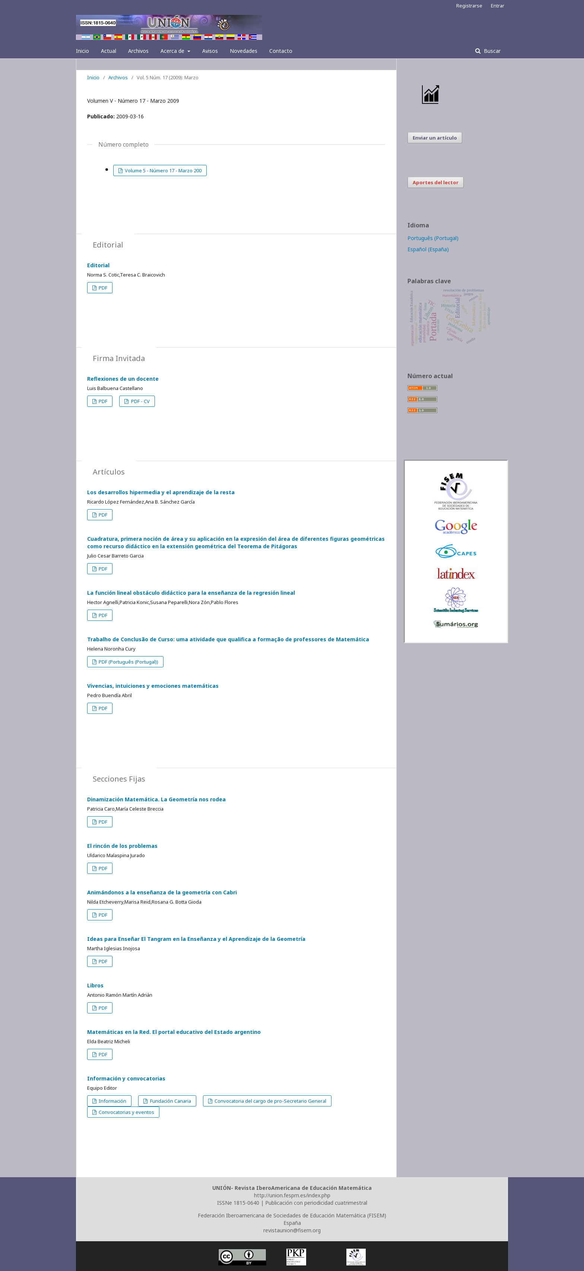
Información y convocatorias (126, 1078)
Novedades (243, 50)
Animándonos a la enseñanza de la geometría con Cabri (162, 892)
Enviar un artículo (435, 137)
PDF (102, 287)
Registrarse (469, 5)
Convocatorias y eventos (126, 1112)
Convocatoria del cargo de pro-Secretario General (269, 1101)
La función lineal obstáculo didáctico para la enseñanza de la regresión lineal (191, 592)
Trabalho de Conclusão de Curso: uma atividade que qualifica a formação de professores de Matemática (228, 639)
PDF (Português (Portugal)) (128, 661)
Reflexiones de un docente (123, 378)
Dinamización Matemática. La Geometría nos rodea (156, 799)
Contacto (280, 50)
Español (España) (428, 249)
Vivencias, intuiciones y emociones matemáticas (153, 685)
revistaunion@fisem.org (292, 1230)
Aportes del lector (435, 182)
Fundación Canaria (170, 1101)
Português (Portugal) (432, 238)
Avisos (210, 50)
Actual (108, 50)
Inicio (82, 50)
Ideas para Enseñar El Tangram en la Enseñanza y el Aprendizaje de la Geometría (196, 938)
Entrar (497, 5)
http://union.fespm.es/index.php (292, 1195)
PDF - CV (140, 401)
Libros (95, 985)
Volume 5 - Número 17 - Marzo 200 (162, 170)
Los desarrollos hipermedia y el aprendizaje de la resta (161, 492)
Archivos (138, 50)
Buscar (491, 50)
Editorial (98, 265)
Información (112, 1101)
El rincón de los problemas (122, 845)
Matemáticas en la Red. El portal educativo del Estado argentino (174, 1031)
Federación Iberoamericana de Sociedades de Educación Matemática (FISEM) (292, 1215)
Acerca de (173, 50)
